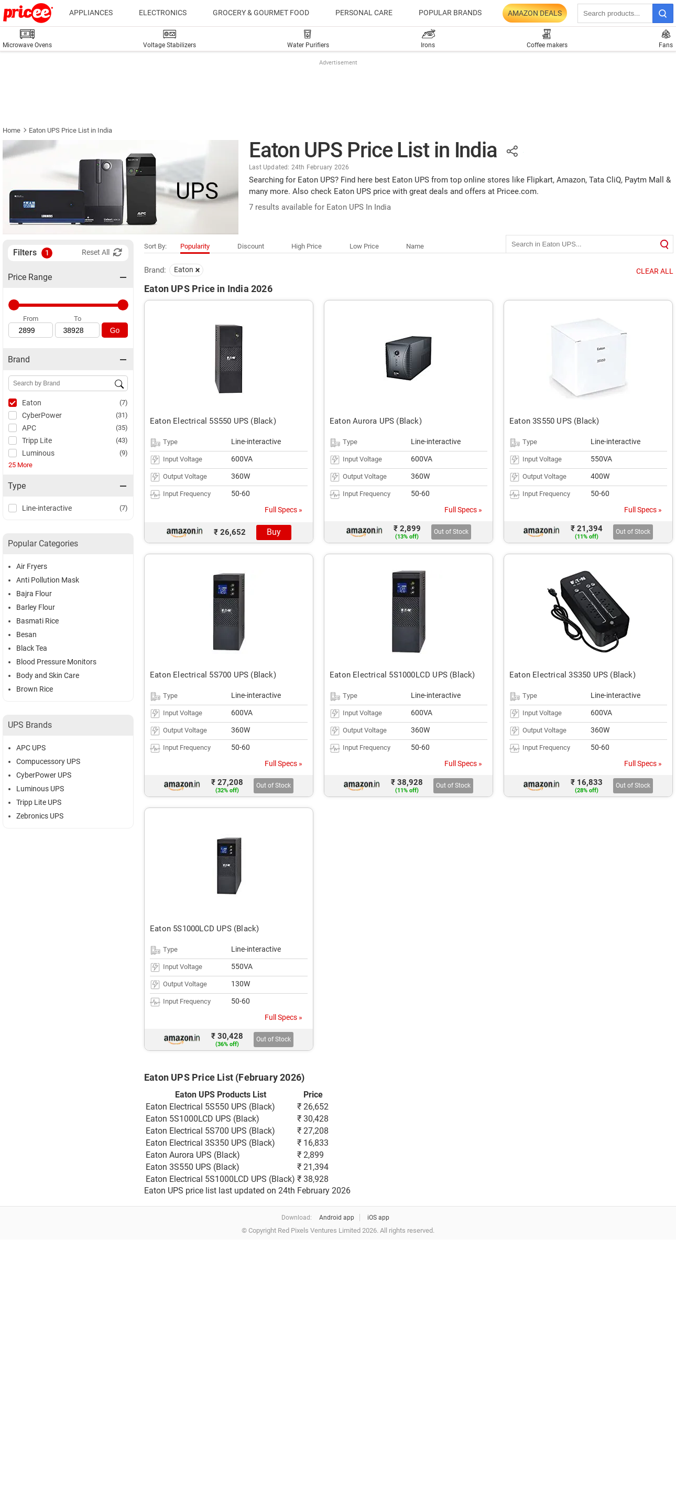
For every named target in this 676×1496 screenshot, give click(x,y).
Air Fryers (31, 566)
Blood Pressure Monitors (56, 662)
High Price (306, 246)
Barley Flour (35, 607)
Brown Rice (34, 689)
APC (29, 428)
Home (11, 130)
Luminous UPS (40, 788)
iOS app (378, 1217)
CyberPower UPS (43, 775)
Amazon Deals (535, 13)
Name (415, 246)
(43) (122, 440)
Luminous (38, 453)
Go (115, 330)
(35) (122, 428)
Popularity (195, 246)
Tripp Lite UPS (38, 802)
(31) (122, 415)
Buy (274, 532)
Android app (336, 1217)
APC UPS (31, 748)
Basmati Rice (37, 621)
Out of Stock (451, 531)
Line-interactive (47, 508)
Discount (250, 246)
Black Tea (31, 648)
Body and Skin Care (47, 675)
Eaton (31, 403)
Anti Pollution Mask (47, 580)
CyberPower (42, 415)
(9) (123, 453)
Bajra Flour (34, 593)
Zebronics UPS (39, 816)
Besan (26, 634)
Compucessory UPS (48, 761)
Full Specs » (283, 509)
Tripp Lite (37, 440)
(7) (123, 402)
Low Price (364, 246)
